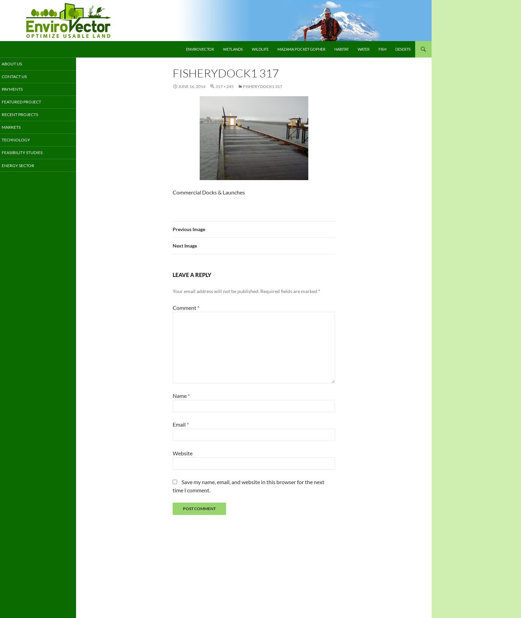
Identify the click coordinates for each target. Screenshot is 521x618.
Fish (382, 49)
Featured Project (28, 102)
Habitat (341, 49)
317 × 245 (224, 86)
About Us (19, 64)
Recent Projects (27, 115)
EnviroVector (200, 49)
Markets (18, 128)
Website (183, 453)
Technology (23, 141)
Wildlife (260, 49)
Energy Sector (24, 166)
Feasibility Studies (28, 154)
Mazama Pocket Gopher (301, 49)
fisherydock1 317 (262, 86)
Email (181, 424)
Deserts (403, 49)
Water (364, 49)
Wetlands (233, 49)
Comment (186, 307)
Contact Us (21, 77)
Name (181, 395)
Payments (19, 89)
